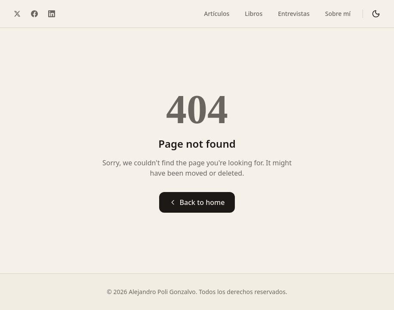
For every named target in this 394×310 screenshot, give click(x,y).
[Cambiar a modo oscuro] (376, 14)
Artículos (216, 13)
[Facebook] (34, 14)
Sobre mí (338, 13)
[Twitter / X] (17, 14)
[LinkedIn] (51, 14)
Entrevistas (293, 13)
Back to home (197, 202)
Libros (253, 13)
